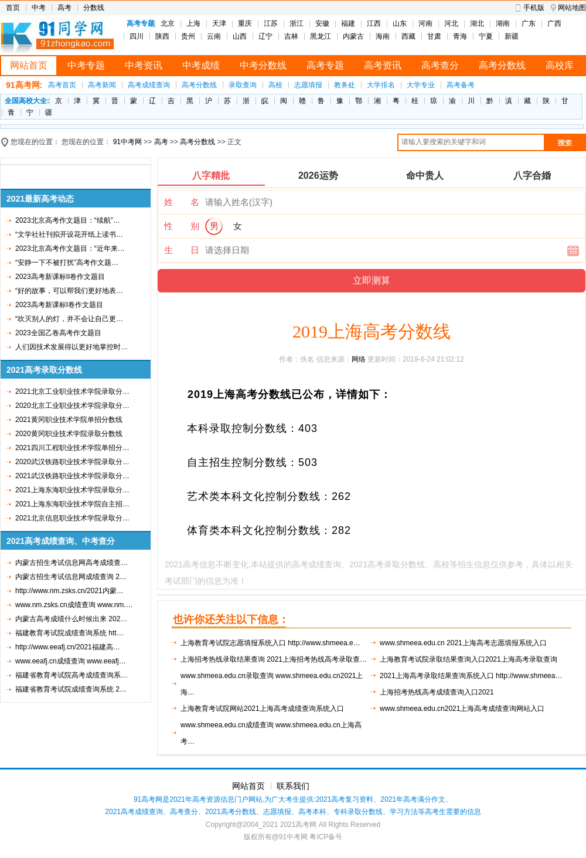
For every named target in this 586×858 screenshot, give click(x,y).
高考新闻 (102, 85)
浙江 (296, 23)
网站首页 (28, 65)
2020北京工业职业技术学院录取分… (72, 405)
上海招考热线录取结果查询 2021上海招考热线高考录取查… (273, 659)
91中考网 (127, 142)
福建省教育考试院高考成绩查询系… (71, 675)
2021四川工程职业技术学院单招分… (72, 448)
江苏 (271, 23)
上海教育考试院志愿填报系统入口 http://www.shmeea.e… (270, 643)
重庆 (245, 23)
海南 (383, 36)
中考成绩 (201, 65)
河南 (425, 23)
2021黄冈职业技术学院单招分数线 (68, 420)
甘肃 (434, 36)
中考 (39, 8)
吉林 (291, 36)
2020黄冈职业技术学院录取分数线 (68, 434)
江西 (374, 23)
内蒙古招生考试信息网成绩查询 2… (71, 577)
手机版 (533, 8)
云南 (214, 36)
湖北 (477, 23)
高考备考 (461, 85)
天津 (219, 23)
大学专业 (421, 85)
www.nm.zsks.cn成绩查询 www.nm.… (74, 605)
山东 (400, 23)
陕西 (162, 36)
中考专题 (86, 65)
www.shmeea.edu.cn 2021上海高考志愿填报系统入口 (463, 643)
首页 (13, 8)
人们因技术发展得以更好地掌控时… (71, 347)
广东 (529, 23)
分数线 (93, 8)
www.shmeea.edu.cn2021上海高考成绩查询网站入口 (462, 708)
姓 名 (181, 202)
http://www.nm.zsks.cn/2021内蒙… (69, 591)
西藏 (408, 36)
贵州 (188, 36)
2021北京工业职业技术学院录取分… (72, 391)
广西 (554, 23)
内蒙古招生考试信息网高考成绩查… (71, 563)
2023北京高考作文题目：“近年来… (70, 248)
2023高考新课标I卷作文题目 (59, 305)
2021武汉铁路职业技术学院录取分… (72, 476)
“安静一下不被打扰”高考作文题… (66, 262)
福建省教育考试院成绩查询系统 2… (71, 689)
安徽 (322, 23)
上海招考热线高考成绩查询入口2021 (437, 692)
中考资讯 (143, 65)
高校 (275, 85)
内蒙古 (353, 36)
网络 (359, 359)
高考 (64, 8)
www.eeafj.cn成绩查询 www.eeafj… (70, 661)
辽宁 (265, 36)
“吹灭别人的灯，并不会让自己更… (69, 319)
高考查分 (440, 65)
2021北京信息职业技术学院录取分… (72, 518)
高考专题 (325, 65)
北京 (168, 23)
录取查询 (243, 85)
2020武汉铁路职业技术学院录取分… (72, 462)
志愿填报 (308, 85)
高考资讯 (382, 65)
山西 (240, 36)
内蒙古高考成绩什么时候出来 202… (71, 619)
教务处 (344, 85)
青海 (460, 36)
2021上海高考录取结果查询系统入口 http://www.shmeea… (471, 676)
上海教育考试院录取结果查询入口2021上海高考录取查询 (468, 659)
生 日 (181, 250)
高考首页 (62, 85)
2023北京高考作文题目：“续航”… (67, 220)
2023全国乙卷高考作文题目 (58, 333)
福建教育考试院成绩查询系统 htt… (69, 633)
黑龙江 (320, 36)
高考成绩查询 (149, 85)
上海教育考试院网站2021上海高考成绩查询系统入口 (262, 708)
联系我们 (293, 786)
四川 (137, 36)
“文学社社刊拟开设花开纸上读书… (69, 234)
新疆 (512, 36)
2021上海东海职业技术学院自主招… (72, 504)
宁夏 (486, 36)
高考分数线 (502, 65)
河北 (451, 23)
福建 (348, 23)
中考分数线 (263, 65)
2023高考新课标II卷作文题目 (60, 277)
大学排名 (381, 85)
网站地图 (572, 8)
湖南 (503, 23)
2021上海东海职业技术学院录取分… (72, 490)
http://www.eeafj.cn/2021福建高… (67, 647)
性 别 (181, 226)
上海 (193, 23)
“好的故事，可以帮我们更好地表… (69, 291)
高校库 (560, 65)
